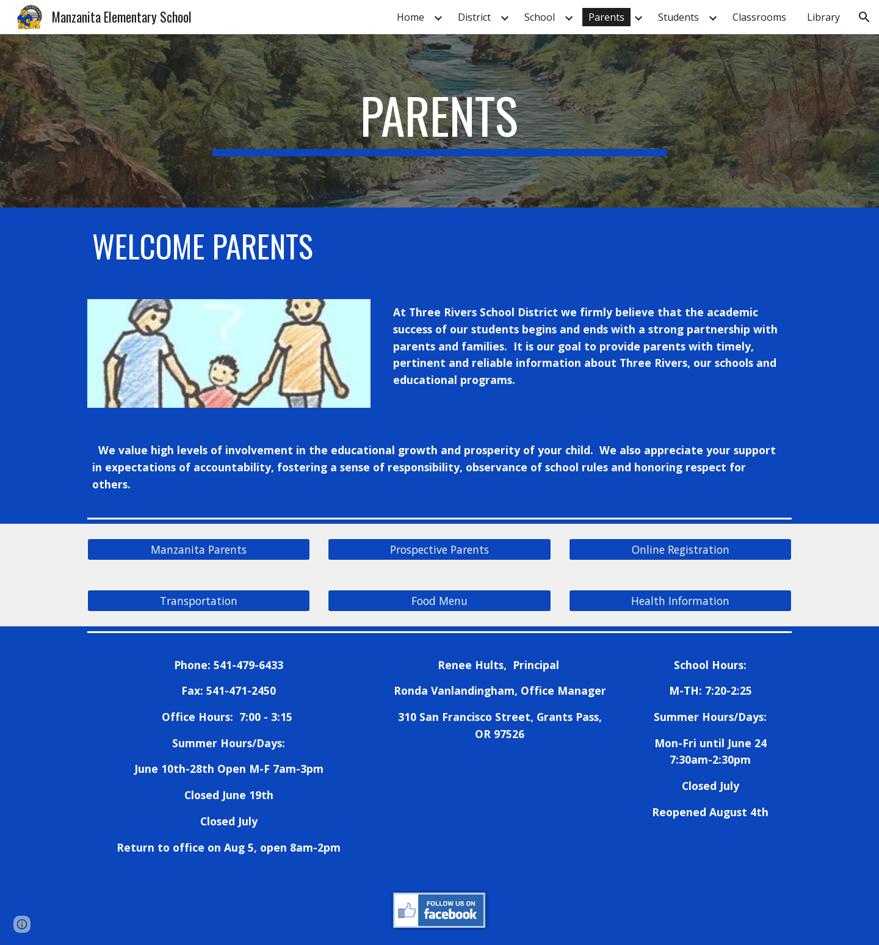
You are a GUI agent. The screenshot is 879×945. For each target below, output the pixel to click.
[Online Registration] (680, 549)
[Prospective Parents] (439, 549)
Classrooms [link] (759, 17)
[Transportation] (198, 600)
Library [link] (823, 17)
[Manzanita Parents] (198, 549)
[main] (439, 121)
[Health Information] (680, 600)
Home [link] (410, 17)
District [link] (474, 17)
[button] (864, 17)
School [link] (539, 17)
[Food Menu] (439, 600)
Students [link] (678, 17)
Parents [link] (606, 17)
